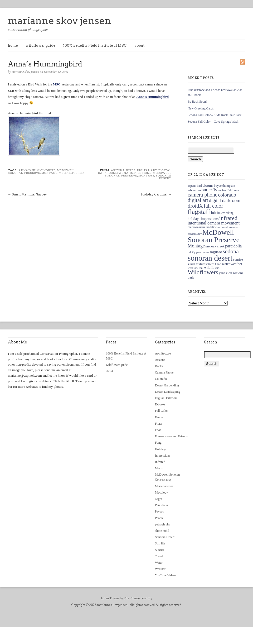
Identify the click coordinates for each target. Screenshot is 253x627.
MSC (57, 84)
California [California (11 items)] (233, 190)
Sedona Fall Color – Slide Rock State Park (214, 115)
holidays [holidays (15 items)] (194, 219)
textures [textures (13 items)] (201, 264)
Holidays (160, 449)
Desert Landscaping (167, 392)
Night (158, 499)
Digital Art (147, 170)
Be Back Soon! (197, 101)
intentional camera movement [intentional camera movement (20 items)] (214, 223)
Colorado (161, 379)
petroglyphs (162, 524)
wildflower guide (40, 45)
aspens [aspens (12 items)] (192, 186)
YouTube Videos (165, 575)
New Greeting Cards (201, 108)
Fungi (158, 442)
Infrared (160, 462)
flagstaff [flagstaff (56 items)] (199, 212)
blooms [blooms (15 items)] (207, 185)
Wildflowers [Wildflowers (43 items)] (203, 272)
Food (158, 430)
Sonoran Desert (163, 177)
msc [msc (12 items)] (208, 246)
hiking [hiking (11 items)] (229, 212)
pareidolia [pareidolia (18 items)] (233, 246)
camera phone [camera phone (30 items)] (202, 195)
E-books (160, 404)
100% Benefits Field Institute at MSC (94, 45)
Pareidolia (161, 505)
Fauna (123, 172)
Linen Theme (110, 598)
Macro (159, 468)
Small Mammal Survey (29, 194)
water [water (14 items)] (226, 264)
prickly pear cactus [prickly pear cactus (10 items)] (198, 252)
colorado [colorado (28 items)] (227, 195)
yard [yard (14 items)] (222, 273)
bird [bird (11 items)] (199, 185)
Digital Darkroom (166, 398)
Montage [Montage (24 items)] (196, 245)
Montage (49, 172)
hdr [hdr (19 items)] (214, 212)
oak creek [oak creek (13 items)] (218, 246)
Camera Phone (164, 372)
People (159, 518)
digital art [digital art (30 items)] (198, 200)
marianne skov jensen (59, 20)
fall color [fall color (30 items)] (213, 206)
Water (158, 562)
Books (159, 366)
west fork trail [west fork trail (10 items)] (195, 267)
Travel (159, 556)
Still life (160, 543)
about (139, 45)
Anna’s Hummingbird (152, 97)
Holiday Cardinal (154, 194)
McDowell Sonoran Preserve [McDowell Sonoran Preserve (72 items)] (214, 236)
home (13, 45)
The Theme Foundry (138, 598)
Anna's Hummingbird (37, 170)
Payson (159, 511)
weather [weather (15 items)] (236, 264)
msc (62, 172)
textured (75, 172)
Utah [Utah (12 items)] (218, 264)
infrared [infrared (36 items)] (228, 218)
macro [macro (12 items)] (192, 227)
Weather (160, 569)
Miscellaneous (164, 486)
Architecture (163, 353)
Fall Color (161, 411)
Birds (131, 170)
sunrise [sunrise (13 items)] (238, 259)
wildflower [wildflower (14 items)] (212, 268)
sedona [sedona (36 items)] (231, 251)
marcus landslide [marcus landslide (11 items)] (206, 227)
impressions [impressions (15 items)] (209, 219)
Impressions (141, 172)
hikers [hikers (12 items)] (221, 213)
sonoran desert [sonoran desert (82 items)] (210, 258)
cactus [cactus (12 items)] (222, 190)
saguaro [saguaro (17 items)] (216, 252)
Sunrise (159, 550)
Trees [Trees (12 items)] (211, 264)
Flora (158, 423)
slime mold (162, 531)
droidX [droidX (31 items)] (195, 206)
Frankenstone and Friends (171, 436)
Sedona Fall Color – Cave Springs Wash (213, 121)
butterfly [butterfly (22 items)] (209, 189)
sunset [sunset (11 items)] (191, 264)
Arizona (118, 170)
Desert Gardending (167, 385)
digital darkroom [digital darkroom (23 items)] (224, 200)
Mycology (161, 492)
